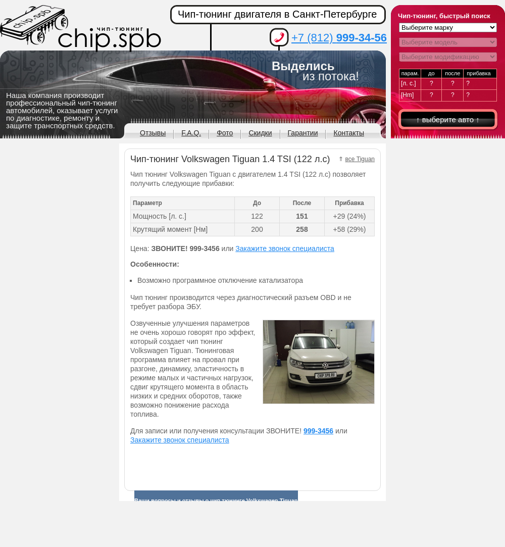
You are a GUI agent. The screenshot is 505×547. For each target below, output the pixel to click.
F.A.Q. (191, 133)
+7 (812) (339, 37)
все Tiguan (360, 159)
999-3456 (318, 431)
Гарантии (303, 133)
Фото (225, 133)
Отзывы (153, 133)
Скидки (260, 133)
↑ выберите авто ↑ (448, 119)
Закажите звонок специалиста (284, 248)
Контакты (348, 133)
